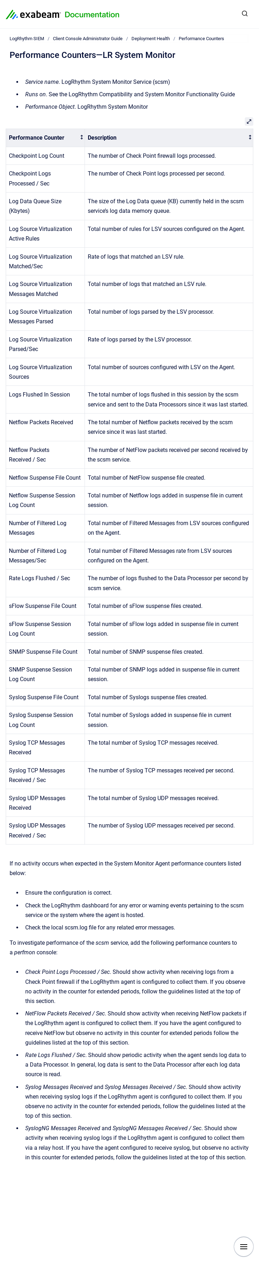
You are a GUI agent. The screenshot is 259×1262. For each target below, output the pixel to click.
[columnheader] (45, 138)
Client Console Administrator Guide (88, 38)
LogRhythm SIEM (27, 38)
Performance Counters (201, 38)
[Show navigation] (243, 1246)
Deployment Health (150, 38)
